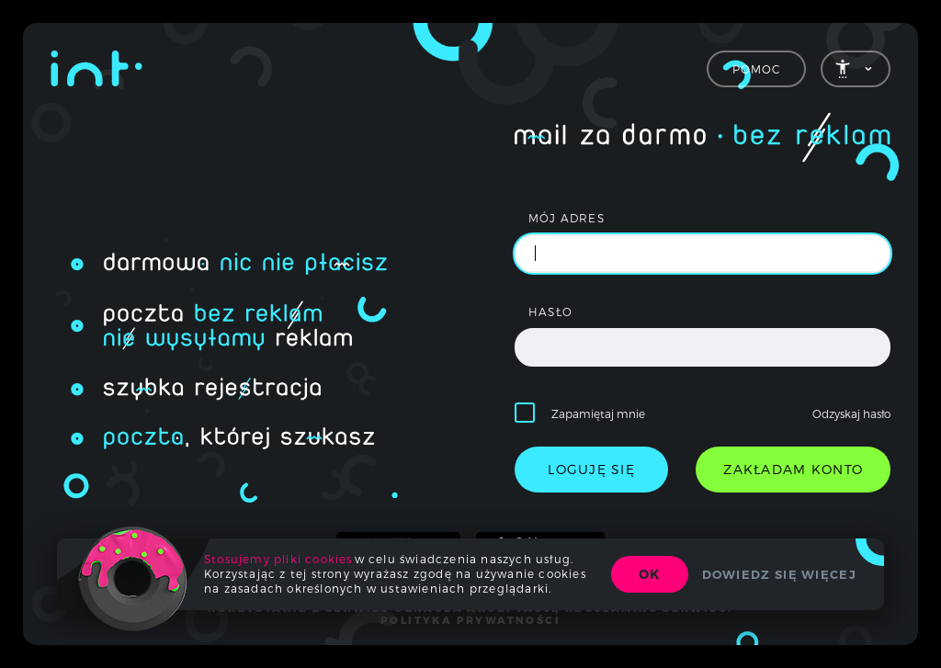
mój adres (566, 217)
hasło (550, 311)
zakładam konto (793, 469)
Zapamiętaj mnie (598, 413)
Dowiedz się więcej (779, 574)
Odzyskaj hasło (851, 413)
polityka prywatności (470, 620)
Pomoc (756, 68)
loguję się (591, 469)
